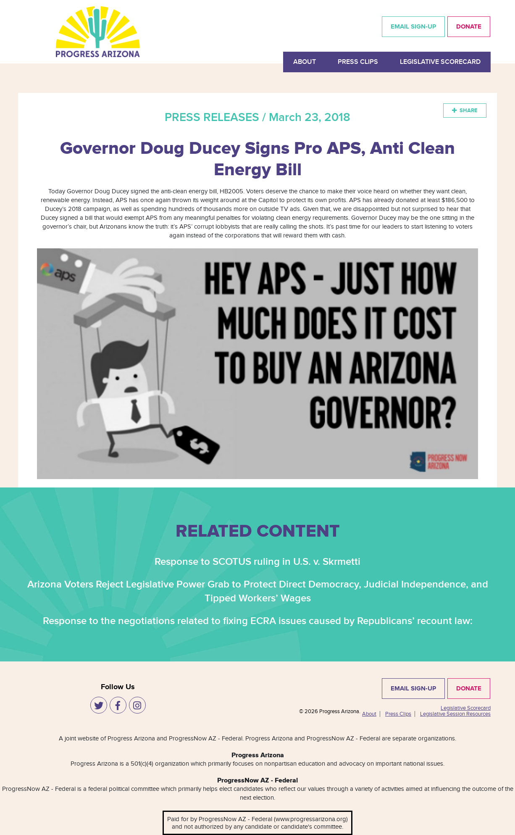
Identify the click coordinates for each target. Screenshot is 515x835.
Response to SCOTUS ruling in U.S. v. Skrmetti (257, 562)
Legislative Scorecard (440, 62)
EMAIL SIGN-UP (413, 27)
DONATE (468, 27)
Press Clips (358, 62)
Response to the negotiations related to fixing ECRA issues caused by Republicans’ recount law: (258, 621)
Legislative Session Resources (455, 714)
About (304, 62)
